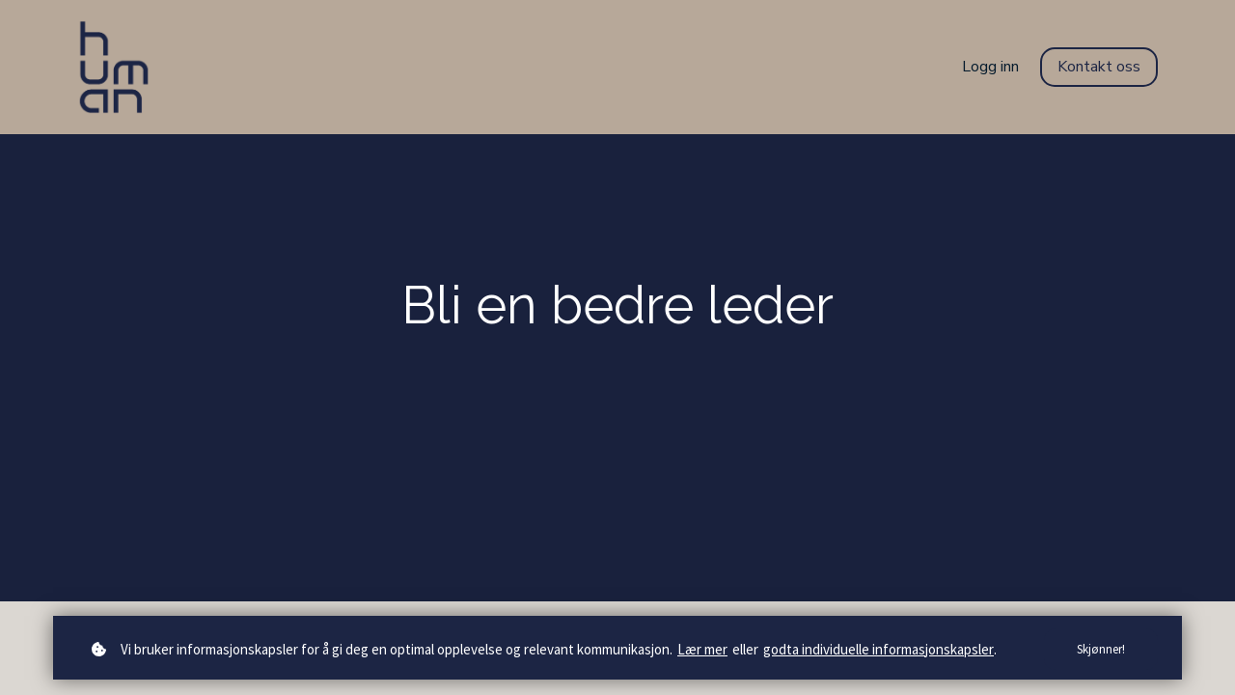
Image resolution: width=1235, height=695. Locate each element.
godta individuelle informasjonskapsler (878, 649)
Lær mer (702, 649)
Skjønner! (1101, 649)
